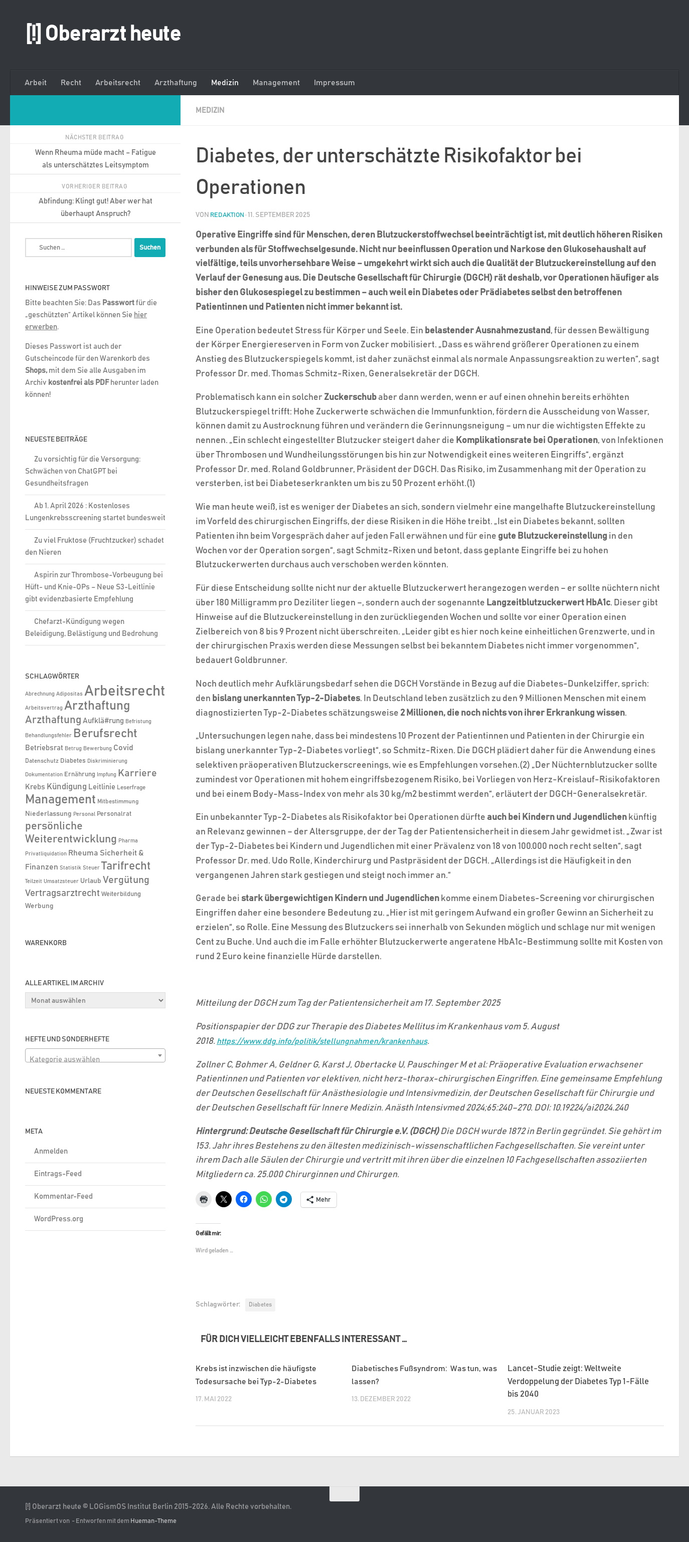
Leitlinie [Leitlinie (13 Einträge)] (101, 787)
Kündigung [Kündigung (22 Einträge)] (67, 786)
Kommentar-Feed (63, 1196)
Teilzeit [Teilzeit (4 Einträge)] (33, 881)
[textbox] (95, 1059)
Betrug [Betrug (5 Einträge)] (73, 748)
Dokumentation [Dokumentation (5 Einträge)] (44, 774)
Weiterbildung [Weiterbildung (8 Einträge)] (121, 894)
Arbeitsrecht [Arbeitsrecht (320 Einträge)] (124, 691)
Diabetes (260, 1304)
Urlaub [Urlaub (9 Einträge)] (90, 881)
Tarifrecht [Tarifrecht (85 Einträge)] (126, 866)
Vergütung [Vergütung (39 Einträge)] (126, 880)
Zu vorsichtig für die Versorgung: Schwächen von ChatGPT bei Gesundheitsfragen (82, 471)
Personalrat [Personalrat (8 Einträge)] (114, 813)
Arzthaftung (175, 83)
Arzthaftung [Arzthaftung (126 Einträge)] (97, 706)
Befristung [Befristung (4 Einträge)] (138, 721)
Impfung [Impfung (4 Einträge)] (106, 774)
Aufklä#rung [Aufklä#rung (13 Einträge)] (103, 721)
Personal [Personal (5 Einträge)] (84, 814)
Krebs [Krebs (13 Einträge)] (35, 787)
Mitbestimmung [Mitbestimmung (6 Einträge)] (117, 801)
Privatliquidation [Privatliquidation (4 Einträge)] (46, 853)
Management (276, 83)
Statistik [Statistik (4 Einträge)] (70, 867)
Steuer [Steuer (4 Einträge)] (91, 867)
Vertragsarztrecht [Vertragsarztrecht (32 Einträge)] (62, 893)
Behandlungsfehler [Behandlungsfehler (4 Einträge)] (48, 735)
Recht (71, 83)
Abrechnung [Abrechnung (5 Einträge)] (40, 694)
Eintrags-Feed (58, 1174)
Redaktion (228, 214)
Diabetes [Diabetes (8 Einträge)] (73, 760)
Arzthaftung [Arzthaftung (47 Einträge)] (53, 720)
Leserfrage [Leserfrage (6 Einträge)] (131, 787)
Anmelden (51, 1151)
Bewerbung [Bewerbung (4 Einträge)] (97, 748)
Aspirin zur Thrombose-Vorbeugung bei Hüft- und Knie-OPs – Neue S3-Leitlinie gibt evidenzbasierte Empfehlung (94, 587)
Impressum (334, 83)
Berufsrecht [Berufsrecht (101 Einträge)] (105, 734)
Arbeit (36, 83)
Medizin (225, 83)
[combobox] (95, 1055)
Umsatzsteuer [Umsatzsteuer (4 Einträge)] (61, 881)
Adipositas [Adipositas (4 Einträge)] (69, 694)
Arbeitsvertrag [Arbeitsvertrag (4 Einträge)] (44, 708)
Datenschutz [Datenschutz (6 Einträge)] (42, 761)
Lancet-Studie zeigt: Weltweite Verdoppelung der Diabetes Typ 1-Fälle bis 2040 (578, 1381)
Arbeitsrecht (117, 83)
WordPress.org (58, 1219)
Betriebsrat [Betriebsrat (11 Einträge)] (44, 748)
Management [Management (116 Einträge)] (60, 799)
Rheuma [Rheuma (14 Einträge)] (83, 853)
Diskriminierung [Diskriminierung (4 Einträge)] (107, 761)
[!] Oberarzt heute (103, 34)
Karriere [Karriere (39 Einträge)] (137, 773)
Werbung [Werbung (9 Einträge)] (39, 906)
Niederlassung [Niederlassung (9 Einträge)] (48, 813)
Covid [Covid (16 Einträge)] (123, 748)
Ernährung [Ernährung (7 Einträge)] (79, 774)
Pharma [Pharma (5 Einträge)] (128, 840)
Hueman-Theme (153, 1520)
